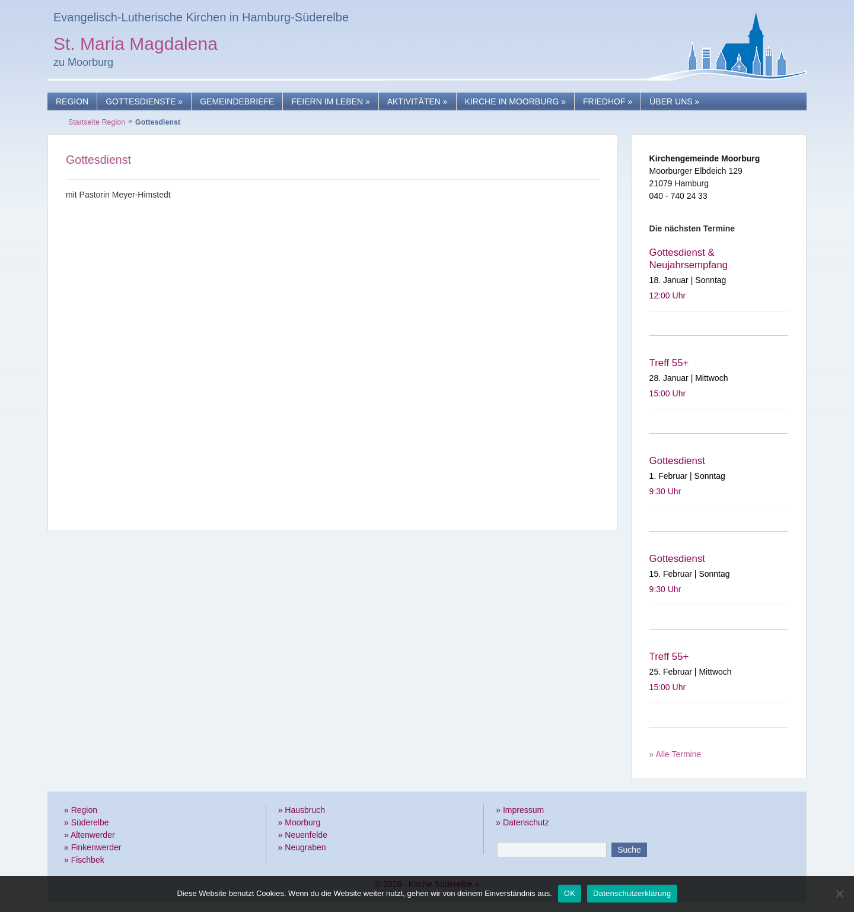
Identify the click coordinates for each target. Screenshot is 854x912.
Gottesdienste (144, 101)
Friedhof (607, 101)
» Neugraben (302, 847)
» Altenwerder (89, 835)
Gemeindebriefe (237, 101)
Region (72, 101)
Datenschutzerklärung (632, 893)
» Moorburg (299, 822)
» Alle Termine (675, 754)
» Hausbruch (301, 810)
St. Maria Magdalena (135, 45)
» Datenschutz (522, 822)
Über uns (674, 101)
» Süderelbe (86, 822)
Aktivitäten (417, 101)
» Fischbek (84, 860)
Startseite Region (96, 122)
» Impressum (520, 810)
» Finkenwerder (93, 847)
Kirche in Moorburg (515, 101)
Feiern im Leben (330, 101)
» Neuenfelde (302, 835)
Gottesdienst (98, 159)
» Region (80, 810)
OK (569, 893)
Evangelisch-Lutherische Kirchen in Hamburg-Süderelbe (201, 17)
